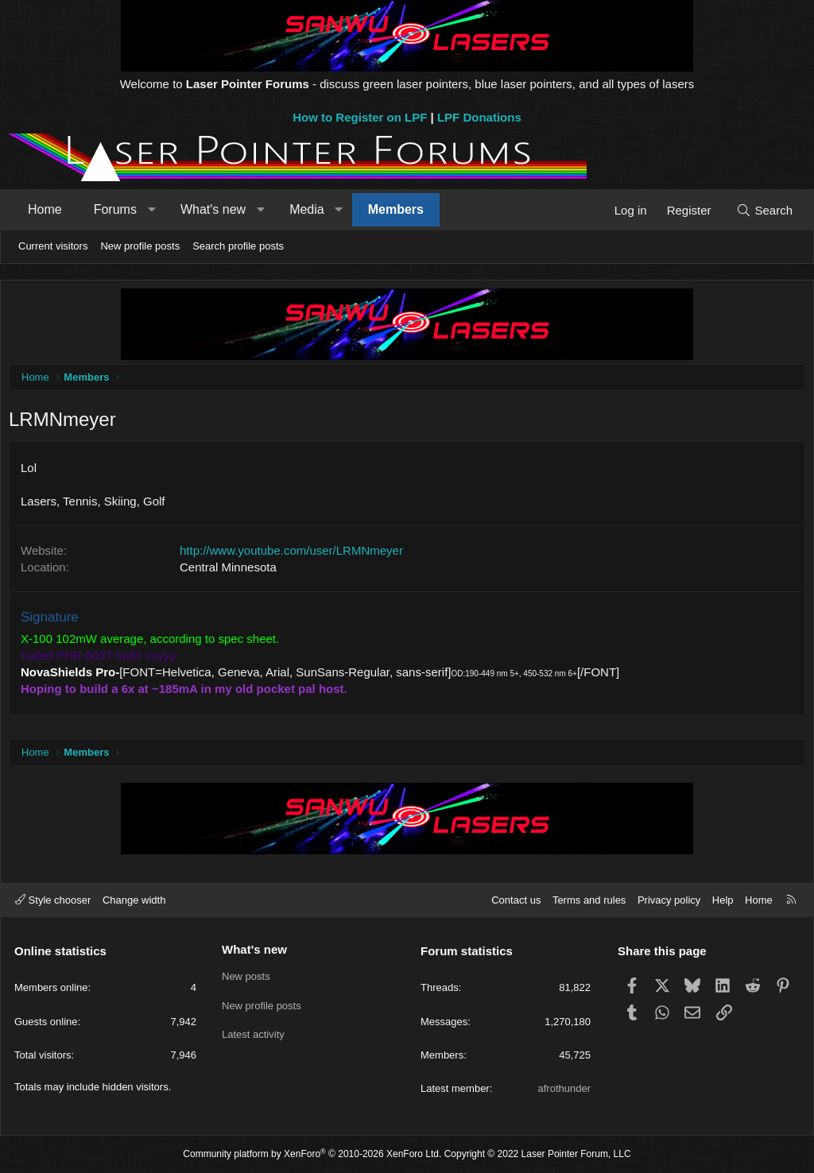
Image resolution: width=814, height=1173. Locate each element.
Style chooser (53, 900)
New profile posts (140, 246)
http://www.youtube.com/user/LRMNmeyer (295, 554)
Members (396, 209)
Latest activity (253, 1034)
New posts (246, 977)
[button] (151, 209)
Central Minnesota (232, 571)
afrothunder (564, 1088)
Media (306, 209)
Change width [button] (134, 900)
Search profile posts (238, 246)
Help (723, 900)
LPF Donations (479, 117)
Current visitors (52, 246)
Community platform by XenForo (312, 1153)
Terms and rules (589, 900)
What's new (213, 209)
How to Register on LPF (360, 117)
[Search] (764, 210)
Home (45, 209)
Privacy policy (669, 900)
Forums (115, 209)
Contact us (516, 900)
